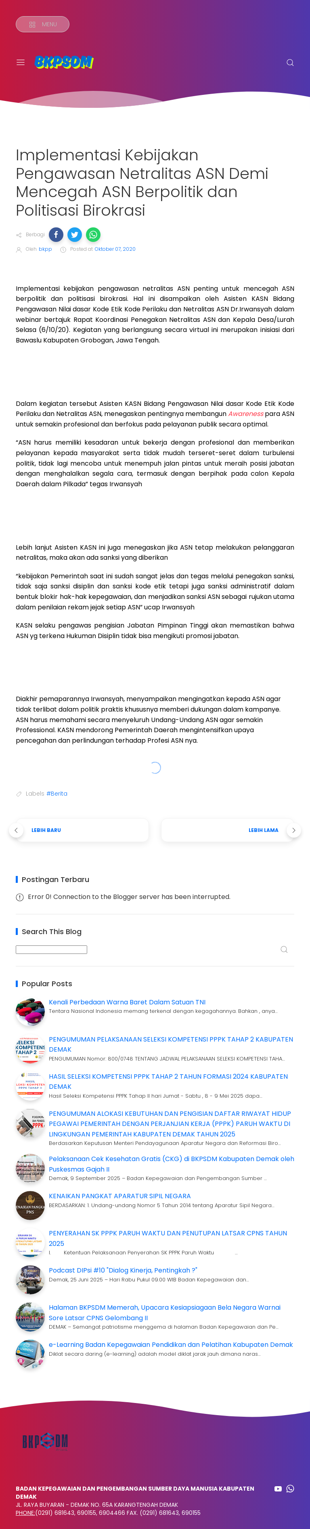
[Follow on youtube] (278, 1489)
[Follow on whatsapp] (290, 1489)
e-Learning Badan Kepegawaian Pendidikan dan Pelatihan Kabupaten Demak (171, 1344)
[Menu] (42, 24)
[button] (56, 234)
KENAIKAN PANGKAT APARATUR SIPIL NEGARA (120, 1196)
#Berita (56, 794)
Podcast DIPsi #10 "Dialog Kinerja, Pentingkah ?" (123, 1270)
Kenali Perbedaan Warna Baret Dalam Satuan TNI (127, 1002)
